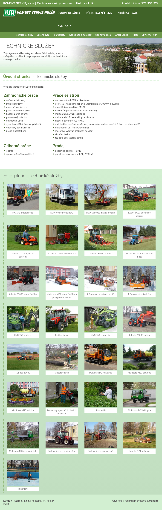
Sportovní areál (103, 35)
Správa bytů (43, 35)
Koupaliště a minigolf (80, 35)
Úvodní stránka (69, 13)
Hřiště (135, 35)
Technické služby (24, 35)
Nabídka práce (128, 13)
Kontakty (65, 25)
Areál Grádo (121, 35)
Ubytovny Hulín (149, 35)
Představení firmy (99, 13)
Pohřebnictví (59, 35)
